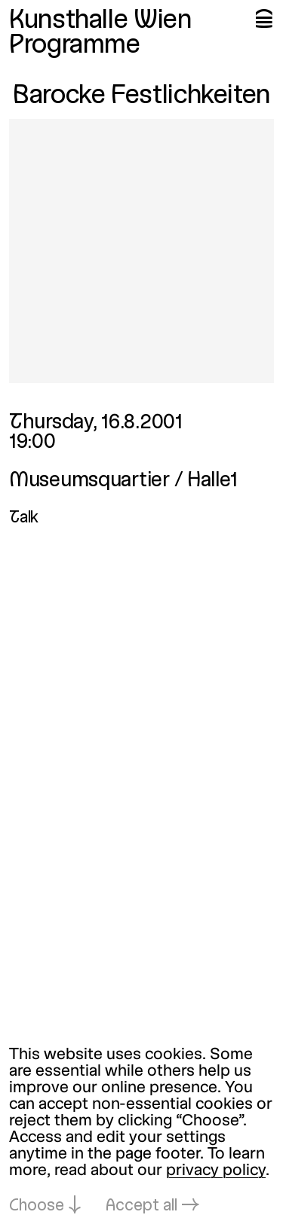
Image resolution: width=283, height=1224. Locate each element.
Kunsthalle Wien (100, 21)
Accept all (141, 1206)
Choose (36, 1206)
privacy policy (216, 1171)
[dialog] (141, 1131)
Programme (74, 46)
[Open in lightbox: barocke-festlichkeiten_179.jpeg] (141, 251)
